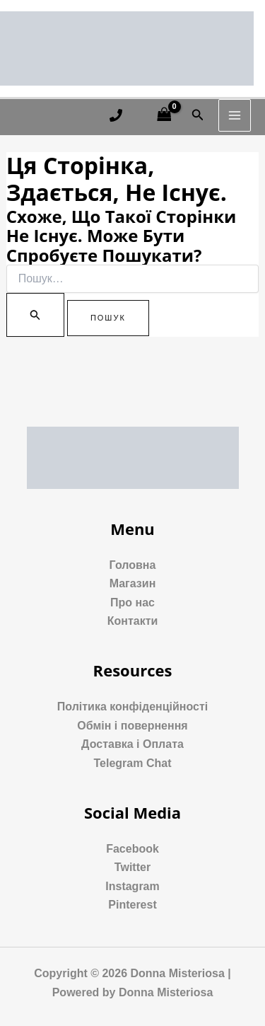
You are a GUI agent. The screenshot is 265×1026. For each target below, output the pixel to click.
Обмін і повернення (132, 726)
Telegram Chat (133, 763)
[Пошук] (35, 315)
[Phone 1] (116, 115)
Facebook (132, 849)
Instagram (132, 886)
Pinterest (132, 905)
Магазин (133, 583)
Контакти (132, 621)
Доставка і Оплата (132, 744)
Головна (133, 565)
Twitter (132, 867)
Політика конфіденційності (132, 707)
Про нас (132, 602)
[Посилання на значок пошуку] (198, 115)
